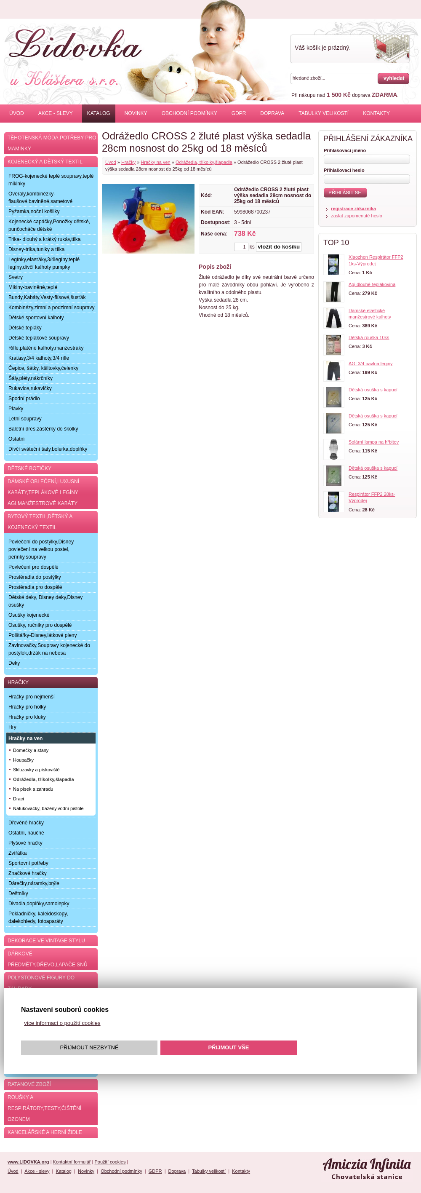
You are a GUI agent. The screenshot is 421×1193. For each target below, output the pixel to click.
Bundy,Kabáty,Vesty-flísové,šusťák (46, 297)
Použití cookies (109, 1161)
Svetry (15, 277)
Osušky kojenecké (28, 615)
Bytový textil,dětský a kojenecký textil (40, 522)
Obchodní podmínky (189, 113)
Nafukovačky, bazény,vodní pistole (48, 808)
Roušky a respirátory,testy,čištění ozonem (44, 1108)
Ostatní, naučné (26, 833)
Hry (12, 727)
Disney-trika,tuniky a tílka (36, 249)
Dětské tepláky (25, 328)
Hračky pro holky (27, 707)
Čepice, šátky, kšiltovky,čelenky (43, 368)
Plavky (15, 409)
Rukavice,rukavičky (30, 388)
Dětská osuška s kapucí (373, 389)
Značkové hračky (27, 873)
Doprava (272, 113)
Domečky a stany (30, 750)
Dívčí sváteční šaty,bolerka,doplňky (47, 449)
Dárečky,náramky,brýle (33, 883)
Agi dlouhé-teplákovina (372, 284)
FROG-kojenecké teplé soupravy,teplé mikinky (51, 180)
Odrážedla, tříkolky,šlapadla (204, 162)
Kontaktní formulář (72, 1161)
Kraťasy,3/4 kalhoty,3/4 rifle (38, 358)
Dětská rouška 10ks (369, 337)
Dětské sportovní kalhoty (36, 318)
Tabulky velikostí (323, 113)
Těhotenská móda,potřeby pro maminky (52, 143)
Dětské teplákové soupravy (38, 338)
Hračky (128, 162)
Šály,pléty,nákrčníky (30, 378)
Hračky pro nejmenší (31, 697)
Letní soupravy (25, 419)
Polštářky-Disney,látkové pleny (42, 635)
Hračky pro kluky (27, 717)
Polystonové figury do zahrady (41, 983)
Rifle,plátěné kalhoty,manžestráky (46, 348)
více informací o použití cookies (62, 1023)
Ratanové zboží (29, 1084)
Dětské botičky (29, 468)
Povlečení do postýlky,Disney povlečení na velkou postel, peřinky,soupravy (41, 549)
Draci (18, 798)
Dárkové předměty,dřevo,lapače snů (48, 959)
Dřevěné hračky (26, 823)
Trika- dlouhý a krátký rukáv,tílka (44, 239)
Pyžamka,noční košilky (33, 211)
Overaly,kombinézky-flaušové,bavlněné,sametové (40, 197)
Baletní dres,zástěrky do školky (43, 429)
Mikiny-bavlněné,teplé (32, 287)
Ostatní (16, 439)
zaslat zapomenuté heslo (356, 215)
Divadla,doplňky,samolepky (38, 904)
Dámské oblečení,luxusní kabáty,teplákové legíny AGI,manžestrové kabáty (43, 492)
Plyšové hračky (25, 843)
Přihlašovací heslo (344, 170)
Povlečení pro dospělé (33, 567)
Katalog (98, 113)
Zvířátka (17, 853)
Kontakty (376, 113)
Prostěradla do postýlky (34, 577)
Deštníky (18, 893)
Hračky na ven (155, 162)
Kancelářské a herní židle (45, 1132)
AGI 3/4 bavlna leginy (371, 363)
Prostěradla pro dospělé (35, 587)
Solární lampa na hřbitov (374, 441)
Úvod (16, 113)
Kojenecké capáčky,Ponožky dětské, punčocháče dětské (49, 225)
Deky (14, 663)
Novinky (136, 113)
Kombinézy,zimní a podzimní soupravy (51, 307)
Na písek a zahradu (33, 789)
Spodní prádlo (24, 398)
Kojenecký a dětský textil (45, 162)
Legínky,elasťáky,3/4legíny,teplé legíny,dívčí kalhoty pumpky (44, 263)
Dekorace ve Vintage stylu (46, 941)
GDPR (239, 113)
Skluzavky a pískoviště (36, 769)
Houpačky (23, 759)
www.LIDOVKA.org (28, 1161)
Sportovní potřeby (28, 863)
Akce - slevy (55, 113)
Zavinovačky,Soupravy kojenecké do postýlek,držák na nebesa (49, 649)
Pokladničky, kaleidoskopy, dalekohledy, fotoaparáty (38, 917)
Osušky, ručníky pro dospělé (40, 625)
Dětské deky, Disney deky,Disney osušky (45, 601)
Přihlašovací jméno (345, 150)
